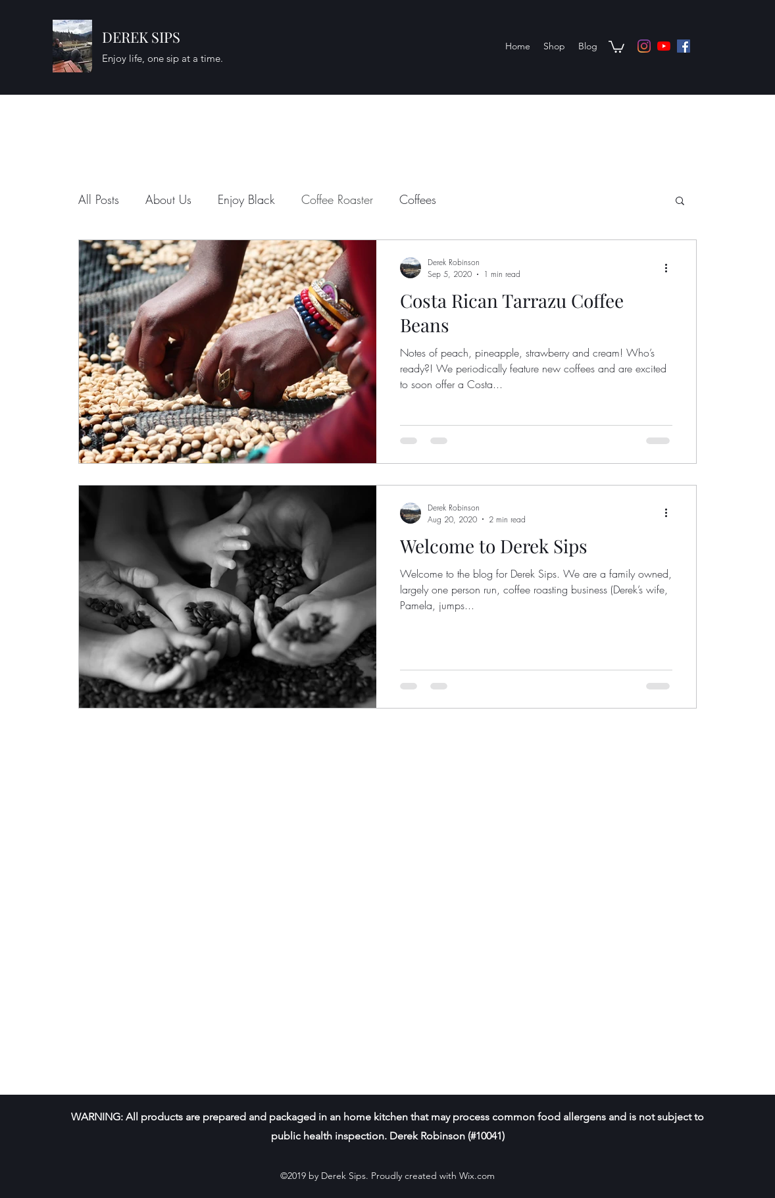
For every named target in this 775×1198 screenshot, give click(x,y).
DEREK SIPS (141, 37)
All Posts (98, 199)
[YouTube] (663, 46)
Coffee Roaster (337, 199)
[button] (616, 46)
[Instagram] (644, 46)
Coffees (417, 199)
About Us (168, 199)
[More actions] (670, 268)
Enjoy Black (246, 199)
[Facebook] (683, 46)
